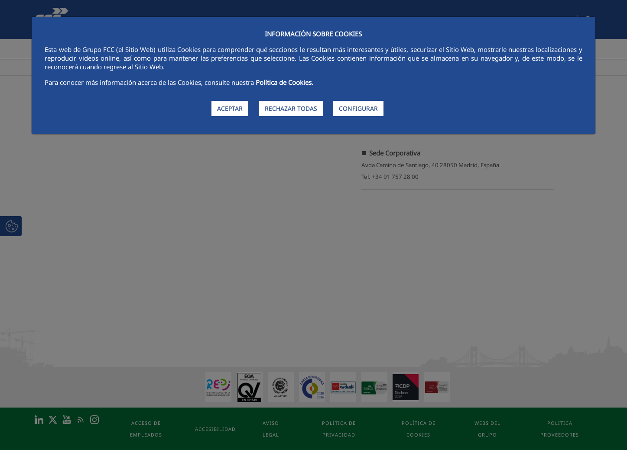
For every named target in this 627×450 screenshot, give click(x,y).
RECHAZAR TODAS (291, 108)
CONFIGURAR (358, 108)
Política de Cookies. (284, 82)
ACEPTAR (230, 108)
